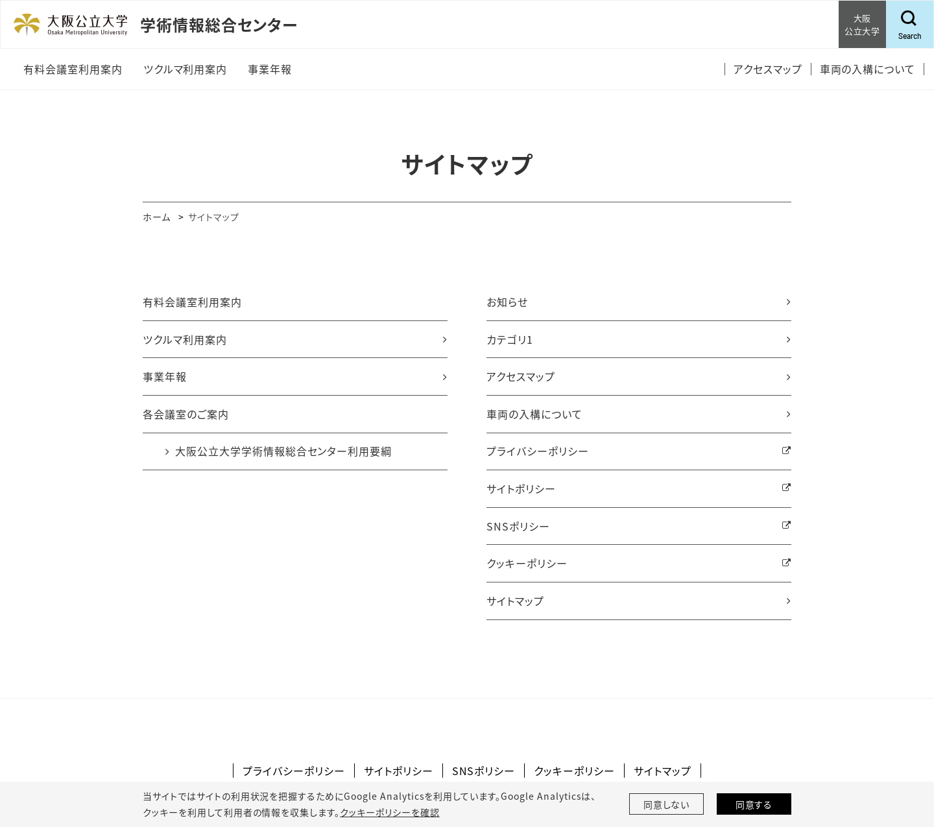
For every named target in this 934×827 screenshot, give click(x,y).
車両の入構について (534, 414)
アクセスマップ (520, 376)
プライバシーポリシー (537, 451)
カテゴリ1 (509, 339)
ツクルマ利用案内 (185, 339)
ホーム (157, 216)
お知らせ (507, 301)
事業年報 (165, 376)
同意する (754, 804)
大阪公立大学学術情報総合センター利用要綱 (283, 451)
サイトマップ (515, 600)
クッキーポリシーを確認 (390, 812)
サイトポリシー (521, 488)
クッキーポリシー (527, 563)
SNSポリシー (518, 526)
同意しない (666, 804)
